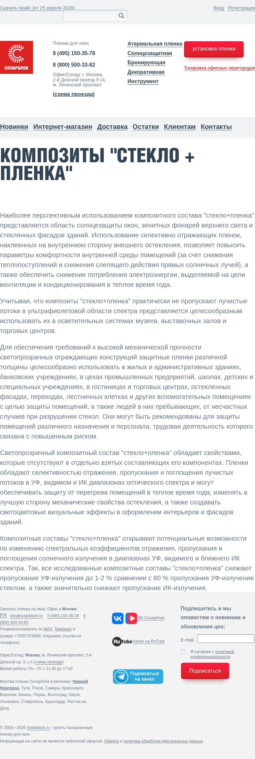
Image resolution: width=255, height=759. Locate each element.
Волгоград (57, 694)
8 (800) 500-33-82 (74, 65)
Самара (52, 688)
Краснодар (55, 701)
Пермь (39, 694)
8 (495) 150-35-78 (74, 53)
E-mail (187, 640)
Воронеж (8, 694)
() (74, 94)
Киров (74, 694)
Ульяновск (9, 701)
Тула (25, 688)
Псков (37, 688)
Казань (24, 694)
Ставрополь (32, 701)
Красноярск (72, 688)
